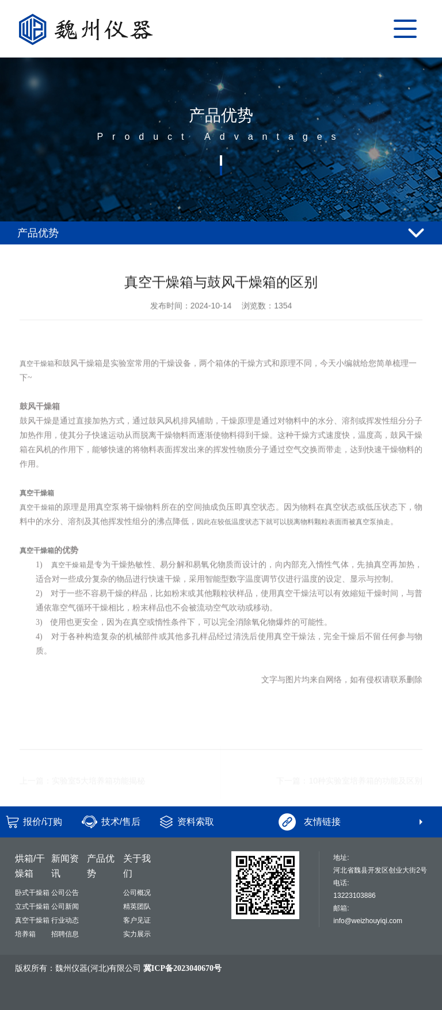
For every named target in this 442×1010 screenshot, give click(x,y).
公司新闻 (65, 906)
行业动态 (65, 920)
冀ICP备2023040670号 (182, 968)
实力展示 (137, 934)
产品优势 (101, 866)
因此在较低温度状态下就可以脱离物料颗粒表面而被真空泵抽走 (293, 541)
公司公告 (65, 893)
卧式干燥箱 (32, 893)
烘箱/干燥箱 (30, 866)
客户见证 (137, 920)
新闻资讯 (65, 866)
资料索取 (195, 822)
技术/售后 (120, 822)
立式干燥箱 (32, 906)
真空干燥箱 (37, 382)
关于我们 (137, 866)
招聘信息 (65, 934)
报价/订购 (42, 822)
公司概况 (137, 893)
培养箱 (25, 934)
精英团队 (137, 906)
